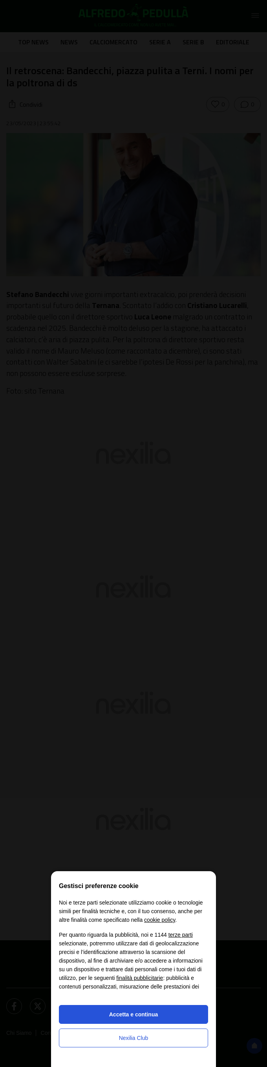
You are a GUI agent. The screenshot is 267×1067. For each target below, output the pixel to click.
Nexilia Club (133, 1038)
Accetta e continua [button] (133, 1014)
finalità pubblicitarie (139, 978)
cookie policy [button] (159, 920)
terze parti (180, 935)
